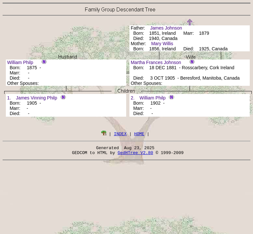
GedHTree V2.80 (135, 154)
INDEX (120, 133)
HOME (139, 133)
